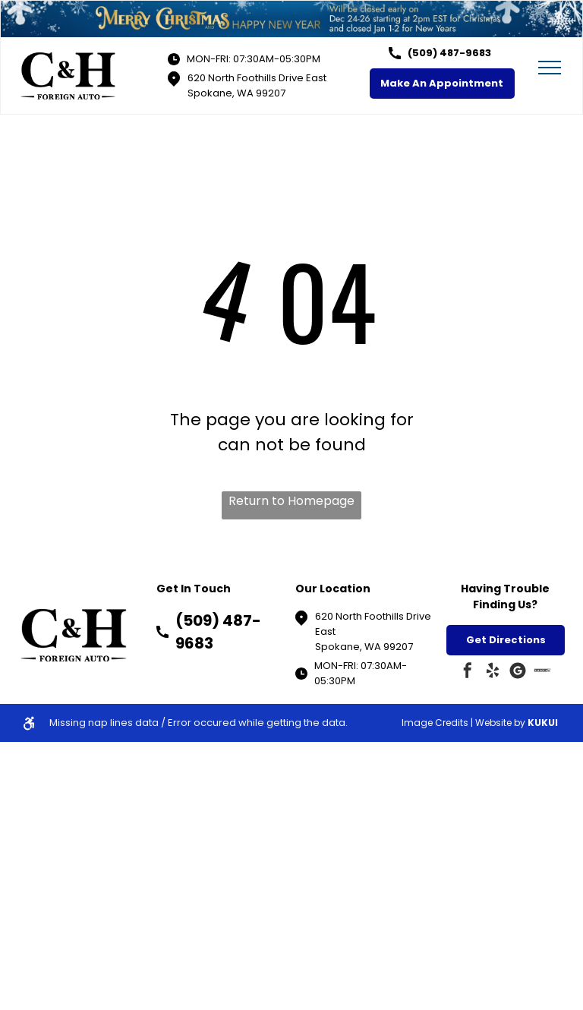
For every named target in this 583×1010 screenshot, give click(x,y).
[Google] (517, 672)
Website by (500, 722)
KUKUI (543, 722)
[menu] (549, 67)
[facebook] (467, 672)
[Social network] (542, 672)
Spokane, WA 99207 (236, 93)
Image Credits (435, 722)
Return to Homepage (291, 501)
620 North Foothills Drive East (257, 78)
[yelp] (492, 672)
